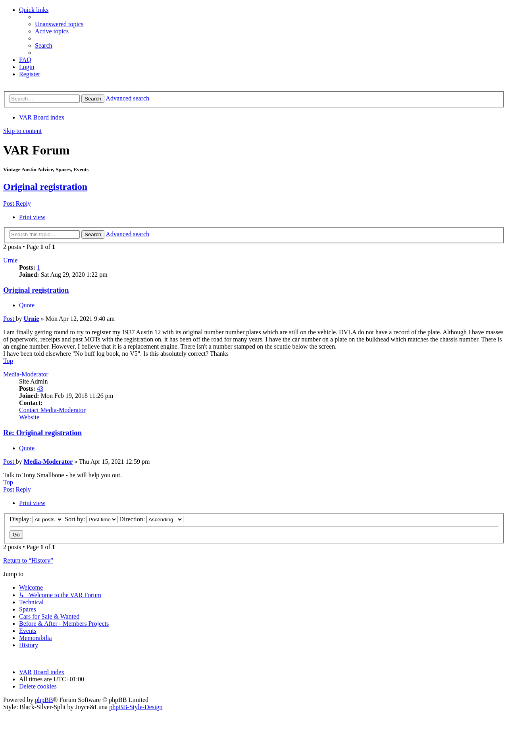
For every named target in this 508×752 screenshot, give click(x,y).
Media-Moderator (25, 374)
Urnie (10, 260)
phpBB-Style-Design (135, 707)
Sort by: (91, 519)
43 (40, 388)
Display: (36, 519)
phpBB (44, 699)
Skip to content (22, 130)
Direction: (151, 519)
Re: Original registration (42, 432)
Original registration (45, 186)
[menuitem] (59, 24)
